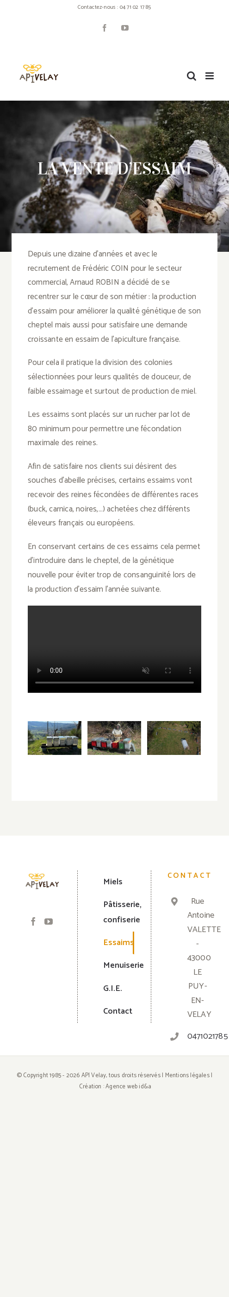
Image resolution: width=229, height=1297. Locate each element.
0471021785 (197, 1036)
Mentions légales (187, 1075)
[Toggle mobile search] (191, 76)
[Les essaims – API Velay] (54, 738)
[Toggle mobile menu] (210, 76)
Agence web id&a (128, 1087)
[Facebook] (33, 921)
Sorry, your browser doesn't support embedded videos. (114, 649)
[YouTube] (48, 921)
